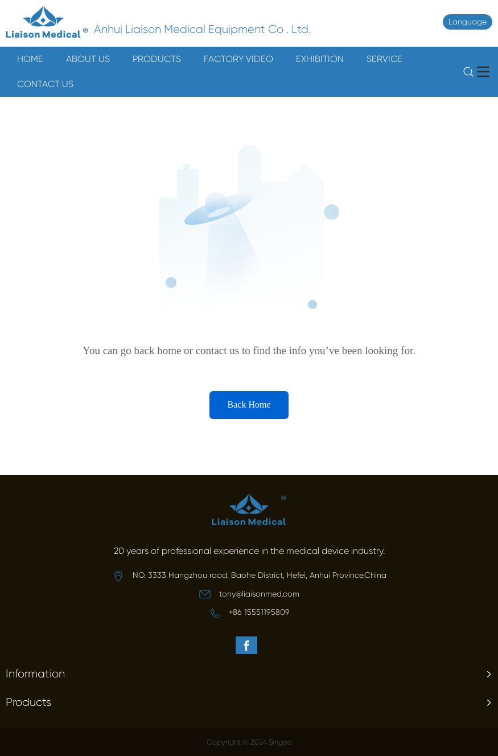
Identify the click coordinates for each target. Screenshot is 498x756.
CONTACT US (45, 84)
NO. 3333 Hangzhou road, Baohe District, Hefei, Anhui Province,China (259, 575)
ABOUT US (88, 59)
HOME (30, 59)
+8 (233, 612)
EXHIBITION (320, 59)
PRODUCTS (157, 59)
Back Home (249, 404)
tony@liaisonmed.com (259, 593)
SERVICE (384, 59)
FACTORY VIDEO (238, 59)
